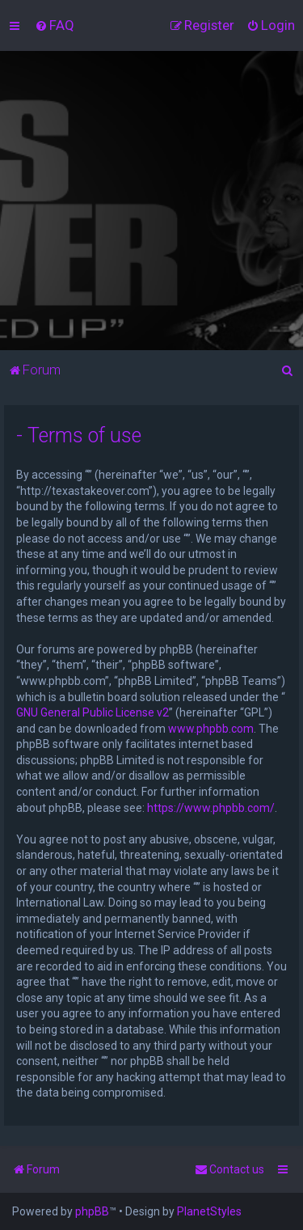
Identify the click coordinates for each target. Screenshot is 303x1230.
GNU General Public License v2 (92, 712)
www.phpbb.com (211, 728)
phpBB (92, 1211)
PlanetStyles (209, 1211)
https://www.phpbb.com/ (211, 807)
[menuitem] (54, 25)
